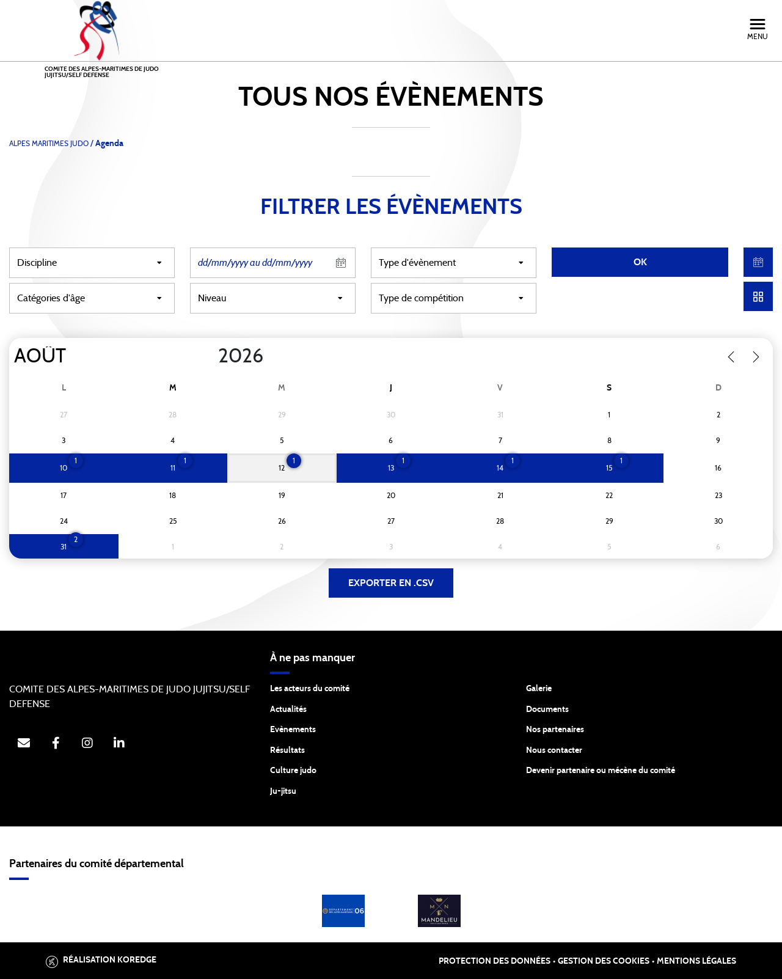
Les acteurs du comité (309, 688)
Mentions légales (696, 961)
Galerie (539, 688)
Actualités (288, 709)
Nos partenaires (555, 729)
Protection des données (494, 961)
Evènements (293, 729)
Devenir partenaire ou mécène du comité (600, 770)
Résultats (287, 750)
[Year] (208, 356)
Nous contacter (554, 750)
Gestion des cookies (603, 961)
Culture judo (293, 770)
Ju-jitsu (283, 791)
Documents (547, 709)
